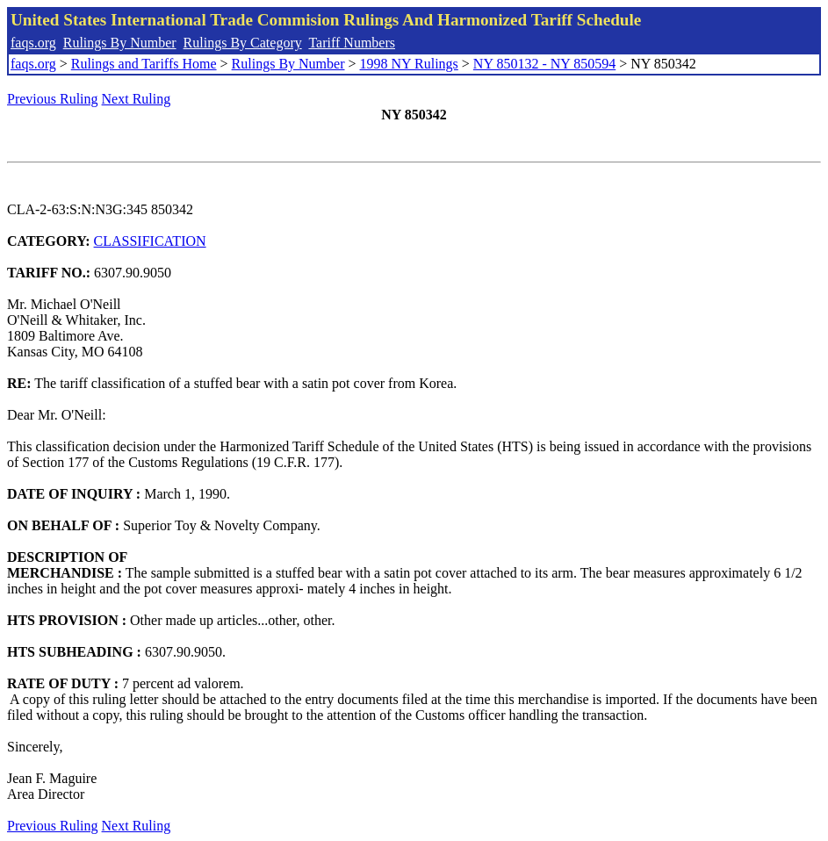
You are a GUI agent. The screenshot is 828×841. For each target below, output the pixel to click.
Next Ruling (136, 98)
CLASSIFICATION (150, 241)
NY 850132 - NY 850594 (544, 63)
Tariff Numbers (351, 42)
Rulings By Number (119, 42)
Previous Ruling (52, 98)
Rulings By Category (243, 42)
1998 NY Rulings (409, 63)
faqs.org (33, 42)
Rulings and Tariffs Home (144, 63)
